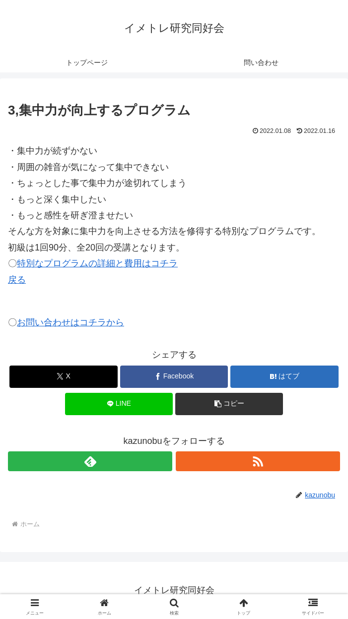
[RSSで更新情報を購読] (258, 461)
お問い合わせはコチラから (70, 322)
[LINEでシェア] (119, 404)
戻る (17, 280)
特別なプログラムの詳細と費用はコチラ (97, 263)
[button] (229, 404)
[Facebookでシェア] (174, 377)
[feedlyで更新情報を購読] (90, 461)
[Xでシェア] (63, 377)
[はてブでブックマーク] (284, 377)
